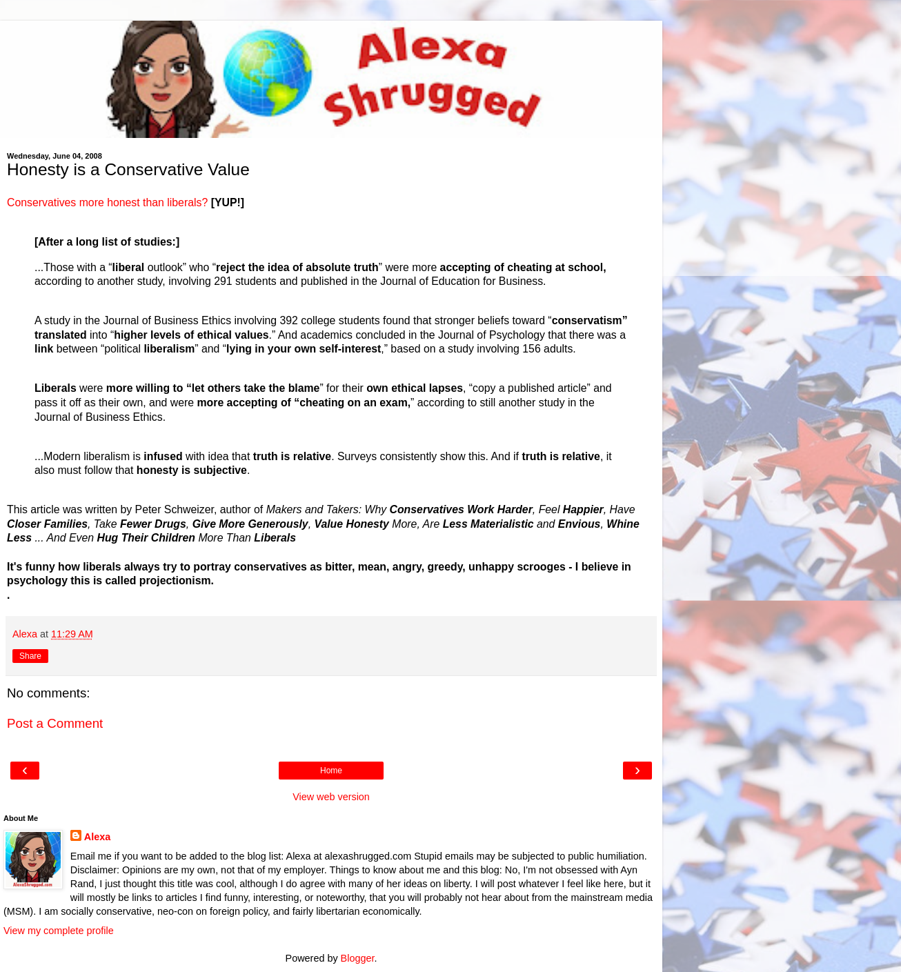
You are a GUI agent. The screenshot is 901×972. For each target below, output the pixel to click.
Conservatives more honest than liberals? (107, 202)
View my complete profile (58, 930)
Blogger (358, 958)
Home (331, 770)
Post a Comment (55, 723)
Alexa (97, 836)
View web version (331, 796)
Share (30, 656)
